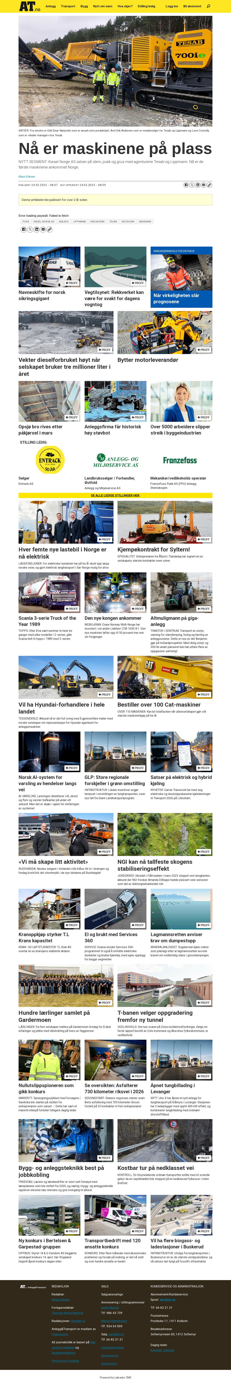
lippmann (79, 221)
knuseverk (98, 221)
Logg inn (172, 6)
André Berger (110, 1307)
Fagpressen (60, 1334)
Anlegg (51, 6)
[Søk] (208, 6)
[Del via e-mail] (203, 185)
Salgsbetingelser (112, 1347)
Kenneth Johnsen (162, 1350)
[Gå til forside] (29, 6)
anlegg (64, 221)
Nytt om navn (102, 6)
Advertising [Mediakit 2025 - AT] (109, 1363)
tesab (113, 221)
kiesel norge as (44, 221)
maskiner (145, 221)
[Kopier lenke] (209, 185)
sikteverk (128, 221)
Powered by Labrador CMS (115, 1377)
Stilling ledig (146, 6)
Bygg (84, 6)
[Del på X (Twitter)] (192, 185)
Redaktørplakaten (63, 1353)
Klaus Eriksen (61, 1299)
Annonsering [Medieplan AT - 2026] (109, 1355)
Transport (68, 6)
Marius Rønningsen (114, 1321)
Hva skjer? (125, 6)
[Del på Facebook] (186, 185)
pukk (26, 221)
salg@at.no (116, 1334)
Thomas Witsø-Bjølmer (67, 1313)
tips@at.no (78, 1321)
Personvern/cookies (65, 1361)
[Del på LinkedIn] (197, 185)
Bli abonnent (192, 6)
